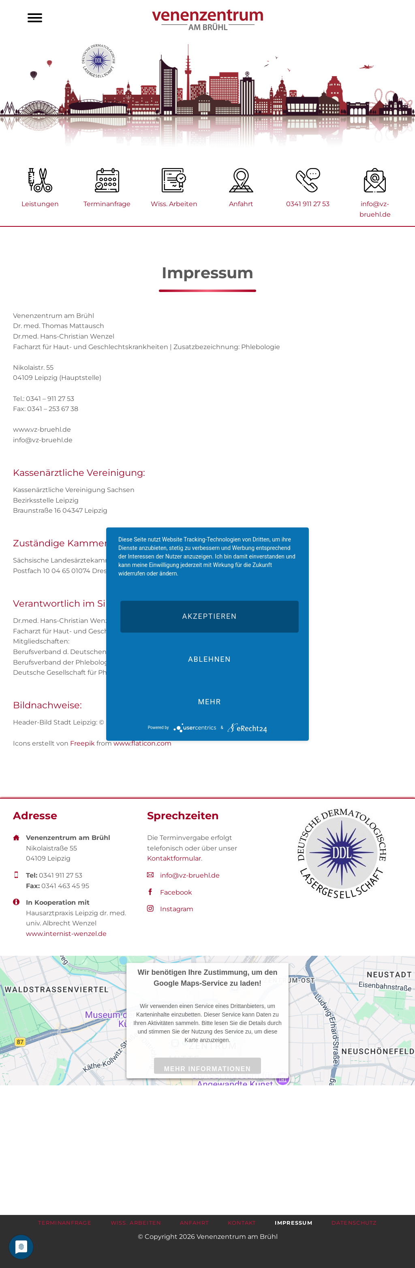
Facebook (176, 892)
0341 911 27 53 (307, 204)
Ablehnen (209, 659)
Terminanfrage (106, 204)
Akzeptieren (209, 616)
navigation (35, 19)
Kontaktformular (174, 858)
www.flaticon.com (142, 743)
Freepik (82, 743)
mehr (209, 701)
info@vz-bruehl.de (190, 875)
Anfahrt (241, 204)
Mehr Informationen (207, 1068)
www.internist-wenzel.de (66, 934)
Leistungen (40, 204)
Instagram (176, 909)
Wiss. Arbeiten (174, 204)
